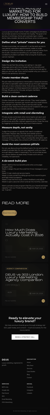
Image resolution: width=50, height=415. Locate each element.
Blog (28, 374)
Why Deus (30, 365)
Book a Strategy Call (25, 337)
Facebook (30, 387)
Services (29, 368)
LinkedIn (29, 393)
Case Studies (31, 371)
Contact (29, 377)
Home (29, 362)
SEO (3, 396)
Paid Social (5, 393)
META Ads (5, 387)
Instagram (30, 390)
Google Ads (5, 390)
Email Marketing (7, 399)
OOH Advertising (7, 402)
